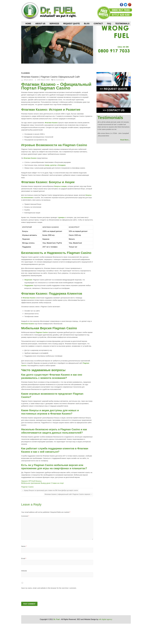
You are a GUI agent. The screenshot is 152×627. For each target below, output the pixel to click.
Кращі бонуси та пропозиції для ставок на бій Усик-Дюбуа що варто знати (50, 490)
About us (40, 24)
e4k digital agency (105, 619)
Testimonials (122, 24)
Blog (87, 24)
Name (23, 546)
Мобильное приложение (30, 483)
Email (23, 558)
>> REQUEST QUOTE (114, 88)
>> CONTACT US (113, 110)
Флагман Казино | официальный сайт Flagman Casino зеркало (68, 494)
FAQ (109, 24)
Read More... (125, 140)
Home (28, 24)
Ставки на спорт (57, 483)
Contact (98, 24)
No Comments (58, 80)
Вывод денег (46, 483)
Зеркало (24, 481)
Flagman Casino (27, 487)
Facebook (121, 4)
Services (54, 24)
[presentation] (35, 595)
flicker (113, 4)
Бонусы (39, 481)
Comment (25, 516)
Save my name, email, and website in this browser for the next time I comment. (49, 588)
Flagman (25, 73)
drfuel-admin (28, 80)
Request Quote (71, 24)
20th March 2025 (43, 80)
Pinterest (117, 4)
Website (24, 571)
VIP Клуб (31, 481)
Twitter (125, 4)
